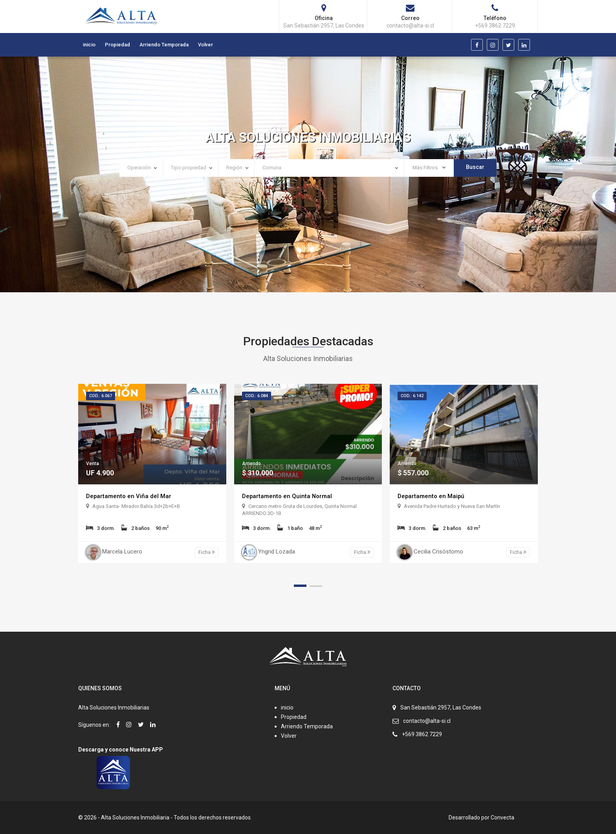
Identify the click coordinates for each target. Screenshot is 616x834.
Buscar (475, 167)
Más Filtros (429, 167)
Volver (205, 45)
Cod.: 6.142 (412, 395)
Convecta (502, 817)
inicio (89, 45)
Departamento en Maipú (432, 496)
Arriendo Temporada (164, 45)
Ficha (206, 552)
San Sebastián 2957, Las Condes (440, 707)
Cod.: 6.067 (100, 395)
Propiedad (117, 45)
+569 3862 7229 (422, 734)
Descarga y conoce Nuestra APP (120, 749)
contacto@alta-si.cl (427, 721)
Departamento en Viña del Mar (129, 496)
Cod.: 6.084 (256, 395)
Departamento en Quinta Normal (288, 496)
